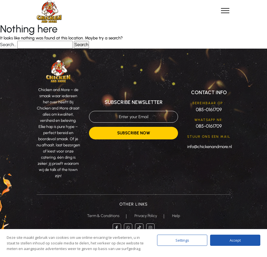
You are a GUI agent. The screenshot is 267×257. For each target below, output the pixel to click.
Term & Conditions (103, 215)
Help (176, 215)
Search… (8, 44)
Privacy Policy (145, 215)
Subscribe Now (133, 132)
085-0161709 (209, 109)
